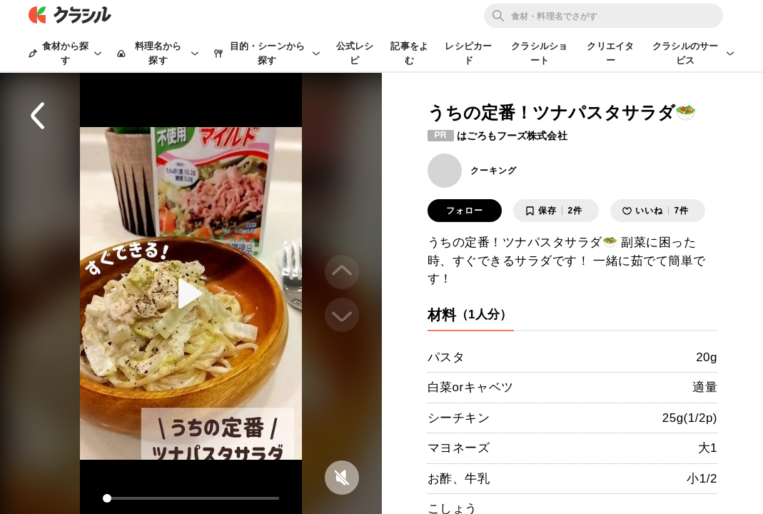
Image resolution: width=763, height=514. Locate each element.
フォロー (464, 211)
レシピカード (468, 53)
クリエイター (610, 53)
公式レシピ (355, 53)
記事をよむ (409, 53)
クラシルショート (539, 53)
